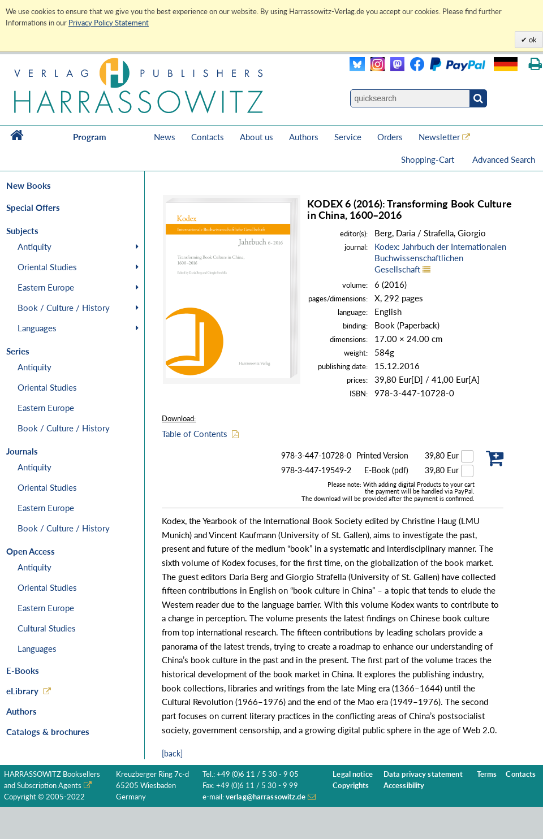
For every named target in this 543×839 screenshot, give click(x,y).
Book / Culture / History (64, 307)
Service (347, 137)
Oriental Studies (47, 267)
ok (532, 39)
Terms (487, 774)
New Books (28, 185)
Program (89, 137)
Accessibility (404, 785)
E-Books (22, 670)
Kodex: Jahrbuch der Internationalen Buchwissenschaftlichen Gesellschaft (440, 257)
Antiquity (34, 246)
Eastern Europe (46, 287)
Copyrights (351, 785)
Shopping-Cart (428, 159)
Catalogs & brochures (47, 731)
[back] (172, 753)
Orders (390, 137)
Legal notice (353, 774)
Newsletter (439, 137)
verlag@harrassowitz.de (265, 797)
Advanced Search (503, 159)
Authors (303, 137)
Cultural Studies (47, 628)
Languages (37, 328)
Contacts (207, 137)
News (164, 137)
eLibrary (22, 691)
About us (256, 137)
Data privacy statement (423, 774)
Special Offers (33, 207)
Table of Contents (194, 434)
